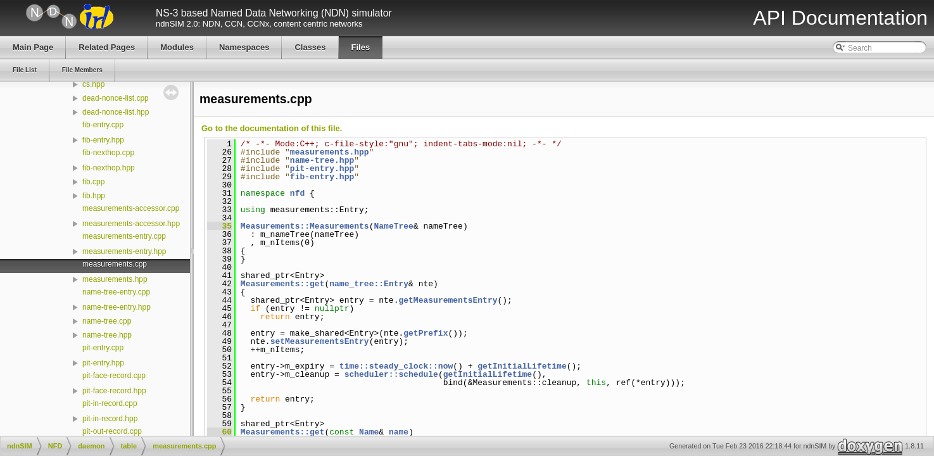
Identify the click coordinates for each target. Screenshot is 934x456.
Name (369, 432)
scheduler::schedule (391, 374)
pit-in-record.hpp (109, 418)
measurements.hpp (115, 279)
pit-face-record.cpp (114, 375)
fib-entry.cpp (102, 124)
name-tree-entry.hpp (116, 307)
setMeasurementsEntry (319, 341)
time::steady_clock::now (396, 366)
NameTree (393, 226)
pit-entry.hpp (103, 362)
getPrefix (425, 333)
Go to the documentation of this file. (271, 128)
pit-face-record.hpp (114, 390)
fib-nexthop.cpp (108, 152)
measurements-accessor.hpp (131, 223)
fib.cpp (93, 181)
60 (219, 432)
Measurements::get (283, 283)
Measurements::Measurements (305, 226)
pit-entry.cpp (102, 347)
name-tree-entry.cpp (116, 292)
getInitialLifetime (521, 366)
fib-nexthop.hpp (108, 167)
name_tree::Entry (368, 283)
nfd (297, 193)
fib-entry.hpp (103, 140)
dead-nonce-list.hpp (115, 112)
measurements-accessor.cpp (130, 208)
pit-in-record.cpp (109, 403)
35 (219, 226)
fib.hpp (93, 195)
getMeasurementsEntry (447, 300)
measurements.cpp (114, 264)
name (398, 432)
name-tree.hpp (107, 335)
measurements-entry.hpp (124, 251)
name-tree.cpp (106, 321)
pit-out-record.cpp (112, 431)
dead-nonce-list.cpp (115, 98)
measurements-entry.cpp (124, 236)
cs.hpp (93, 84)
